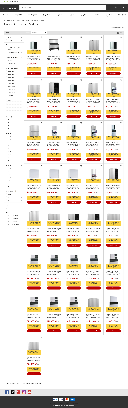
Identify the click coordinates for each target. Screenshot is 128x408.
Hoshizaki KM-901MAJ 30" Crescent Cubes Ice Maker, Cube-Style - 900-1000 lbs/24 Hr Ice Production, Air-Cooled (73, 144)
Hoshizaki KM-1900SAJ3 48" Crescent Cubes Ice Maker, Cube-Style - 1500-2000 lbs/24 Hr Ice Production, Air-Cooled (33, 316)
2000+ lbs (10, 95)
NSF (9, 197)
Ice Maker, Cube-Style (13, 52)
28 (8, 142)
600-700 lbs (11, 80)
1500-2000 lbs (11, 92)
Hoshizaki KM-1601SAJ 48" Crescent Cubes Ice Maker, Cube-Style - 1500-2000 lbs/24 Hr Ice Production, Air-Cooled (34, 273)
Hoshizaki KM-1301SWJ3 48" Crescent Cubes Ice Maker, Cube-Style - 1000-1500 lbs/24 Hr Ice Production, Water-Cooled (112, 230)
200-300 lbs (11, 71)
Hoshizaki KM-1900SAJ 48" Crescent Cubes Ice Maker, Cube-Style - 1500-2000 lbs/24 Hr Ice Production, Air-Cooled (113, 273)
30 (8, 122)
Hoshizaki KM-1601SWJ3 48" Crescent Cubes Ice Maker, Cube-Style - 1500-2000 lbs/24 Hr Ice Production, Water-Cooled (73, 273)
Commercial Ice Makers (9, 20)
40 (8, 186)
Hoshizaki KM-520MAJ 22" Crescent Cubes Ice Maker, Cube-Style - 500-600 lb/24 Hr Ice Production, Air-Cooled (73, 58)
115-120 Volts (11, 106)
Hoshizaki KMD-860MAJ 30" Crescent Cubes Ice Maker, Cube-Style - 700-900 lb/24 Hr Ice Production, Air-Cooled (113, 101)
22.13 (9, 136)
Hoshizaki (10, 40)
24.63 (9, 177)
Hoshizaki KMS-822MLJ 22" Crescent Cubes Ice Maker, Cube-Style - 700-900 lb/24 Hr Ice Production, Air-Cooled (93, 101)
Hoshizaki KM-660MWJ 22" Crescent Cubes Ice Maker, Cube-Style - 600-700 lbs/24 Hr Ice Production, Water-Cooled (73, 101)
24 (8, 171)
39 (8, 157)
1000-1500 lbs (11, 89)
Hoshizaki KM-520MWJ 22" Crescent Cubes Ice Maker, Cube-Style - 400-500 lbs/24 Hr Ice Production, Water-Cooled (113, 58)
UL (8, 200)
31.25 (9, 145)
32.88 (9, 151)
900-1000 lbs (11, 86)
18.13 (9, 168)
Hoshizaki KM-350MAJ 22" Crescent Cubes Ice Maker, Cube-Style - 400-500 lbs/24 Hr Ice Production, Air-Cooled (34, 58)
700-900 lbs (11, 83)
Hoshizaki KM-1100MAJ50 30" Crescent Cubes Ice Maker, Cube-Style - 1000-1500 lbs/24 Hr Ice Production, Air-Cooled (53, 187)
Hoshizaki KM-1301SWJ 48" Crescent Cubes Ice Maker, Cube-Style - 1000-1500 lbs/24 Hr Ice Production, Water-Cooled (54, 230)
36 (8, 125)
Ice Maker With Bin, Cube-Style (14, 48)
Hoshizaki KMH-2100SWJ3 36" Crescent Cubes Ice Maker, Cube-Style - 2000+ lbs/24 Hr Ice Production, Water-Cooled (93, 316)
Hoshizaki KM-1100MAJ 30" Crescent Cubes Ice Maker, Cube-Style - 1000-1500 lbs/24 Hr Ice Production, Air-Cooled (34, 187)
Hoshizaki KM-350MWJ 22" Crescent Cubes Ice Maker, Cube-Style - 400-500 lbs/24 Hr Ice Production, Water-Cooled (93, 58)
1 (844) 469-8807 (34, 69)
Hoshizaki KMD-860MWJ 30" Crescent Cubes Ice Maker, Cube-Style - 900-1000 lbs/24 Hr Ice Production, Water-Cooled (93, 144)
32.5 (9, 148)
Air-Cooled (11, 60)
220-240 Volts (11, 112)
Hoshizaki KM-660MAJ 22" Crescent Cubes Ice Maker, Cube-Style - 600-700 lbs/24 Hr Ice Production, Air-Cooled (54, 101)
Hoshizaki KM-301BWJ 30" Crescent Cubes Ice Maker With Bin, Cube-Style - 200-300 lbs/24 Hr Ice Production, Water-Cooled (53, 58)
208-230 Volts (11, 109)
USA (9, 208)
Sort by (27, 32)
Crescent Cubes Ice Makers (37, 20)
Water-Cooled (11, 63)
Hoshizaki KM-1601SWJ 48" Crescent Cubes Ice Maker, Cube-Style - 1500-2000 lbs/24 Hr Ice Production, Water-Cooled (54, 273)
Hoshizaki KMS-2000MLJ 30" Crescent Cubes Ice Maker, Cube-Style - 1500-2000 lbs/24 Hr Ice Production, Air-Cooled (92, 187)
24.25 (9, 174)
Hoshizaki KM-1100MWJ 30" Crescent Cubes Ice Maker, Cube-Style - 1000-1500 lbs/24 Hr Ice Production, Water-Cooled (73, 187)
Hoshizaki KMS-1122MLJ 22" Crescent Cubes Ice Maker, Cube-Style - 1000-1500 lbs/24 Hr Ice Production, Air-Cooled (33, 144)
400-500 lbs (11, 74)
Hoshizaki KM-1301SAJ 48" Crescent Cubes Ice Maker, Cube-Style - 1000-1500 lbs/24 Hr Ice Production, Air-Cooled (93, 230)
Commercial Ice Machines (23, 20)
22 (8, 119)
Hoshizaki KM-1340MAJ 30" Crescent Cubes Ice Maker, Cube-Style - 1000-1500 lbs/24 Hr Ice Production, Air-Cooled (113, 187)
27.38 (9, 139)
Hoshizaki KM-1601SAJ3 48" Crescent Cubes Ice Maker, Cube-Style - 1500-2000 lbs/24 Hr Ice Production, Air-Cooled (92, 273)
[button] (11, 2)
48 (8, 128)
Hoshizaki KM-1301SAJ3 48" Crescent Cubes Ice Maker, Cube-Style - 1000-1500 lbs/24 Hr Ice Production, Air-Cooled (72, 230)
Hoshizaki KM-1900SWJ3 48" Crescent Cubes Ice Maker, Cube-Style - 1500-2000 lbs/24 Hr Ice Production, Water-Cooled (73, 316)
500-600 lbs (11, 77)
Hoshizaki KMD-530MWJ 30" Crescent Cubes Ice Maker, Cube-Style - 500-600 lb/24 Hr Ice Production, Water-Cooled (34, 101)
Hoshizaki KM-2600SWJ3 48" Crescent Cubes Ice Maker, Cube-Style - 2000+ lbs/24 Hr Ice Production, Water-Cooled (33, 359)
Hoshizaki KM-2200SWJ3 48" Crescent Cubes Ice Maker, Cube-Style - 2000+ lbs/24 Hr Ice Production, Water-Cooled (112, 316)
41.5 (9, 160)
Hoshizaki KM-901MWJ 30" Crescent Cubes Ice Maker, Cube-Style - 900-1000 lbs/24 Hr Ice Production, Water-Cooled (113, 144)
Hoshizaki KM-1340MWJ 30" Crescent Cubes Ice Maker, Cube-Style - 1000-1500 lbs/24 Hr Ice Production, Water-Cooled (33, 230)
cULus (9, 194)
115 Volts (10, 103)
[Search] (62, 7)
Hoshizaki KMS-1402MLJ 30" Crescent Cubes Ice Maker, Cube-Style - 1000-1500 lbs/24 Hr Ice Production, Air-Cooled (53, 144)
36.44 (9, 154)
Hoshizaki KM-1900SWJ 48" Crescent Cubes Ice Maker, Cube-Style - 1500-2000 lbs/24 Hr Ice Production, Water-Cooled (54, 316)
